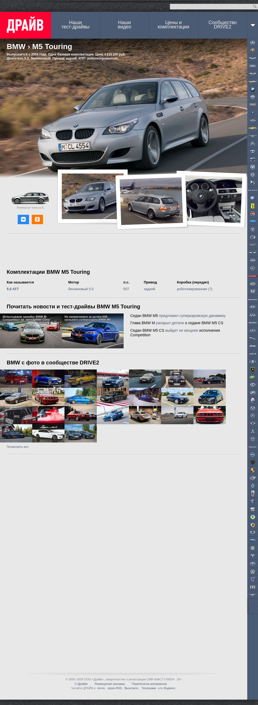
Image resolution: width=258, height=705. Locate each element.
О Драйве (81, 683)
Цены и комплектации (173, 24)
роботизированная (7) (194, 289)
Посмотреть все (17, 446)
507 (126, 289)
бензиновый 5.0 (81, 289)
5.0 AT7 (13, 289)
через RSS (114, 688)
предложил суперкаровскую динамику (192, 315)
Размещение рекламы (110, 683)
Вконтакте (131, 688)
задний (149, 289)
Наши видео (124, 24)
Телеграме (148, 688)
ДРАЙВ (25, 25)
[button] (23, 219)
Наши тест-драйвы (75, 24)
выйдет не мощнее (181, 330)
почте (101, 688)
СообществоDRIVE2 (223, 24)
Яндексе (169, 688)
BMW (16, 46)
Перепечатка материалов (149, 683)
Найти (255, 6)
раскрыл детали (170, 323)
